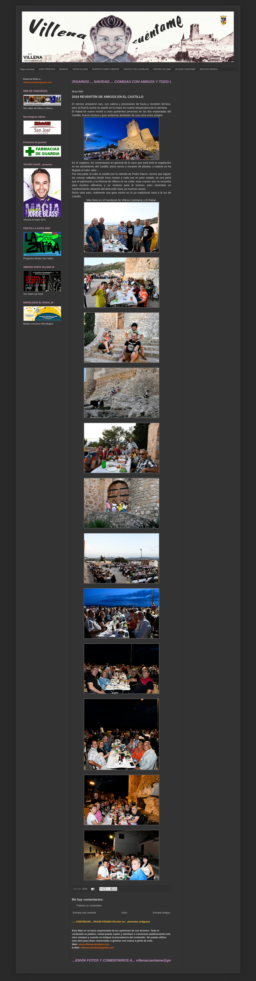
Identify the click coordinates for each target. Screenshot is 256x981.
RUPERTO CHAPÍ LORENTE (105, 69)
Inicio (124, 912)
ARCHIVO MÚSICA (209, 69)
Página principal (27, 69)
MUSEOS (63, 69)
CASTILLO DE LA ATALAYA (136, 69)
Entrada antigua (161, 912)
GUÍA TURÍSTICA (47, 69)
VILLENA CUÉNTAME (185, 69)
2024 (84, 888)
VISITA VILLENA (80, 69)
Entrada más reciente (84, 912)
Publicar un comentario (89, 905)
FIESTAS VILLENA (162, 69)
